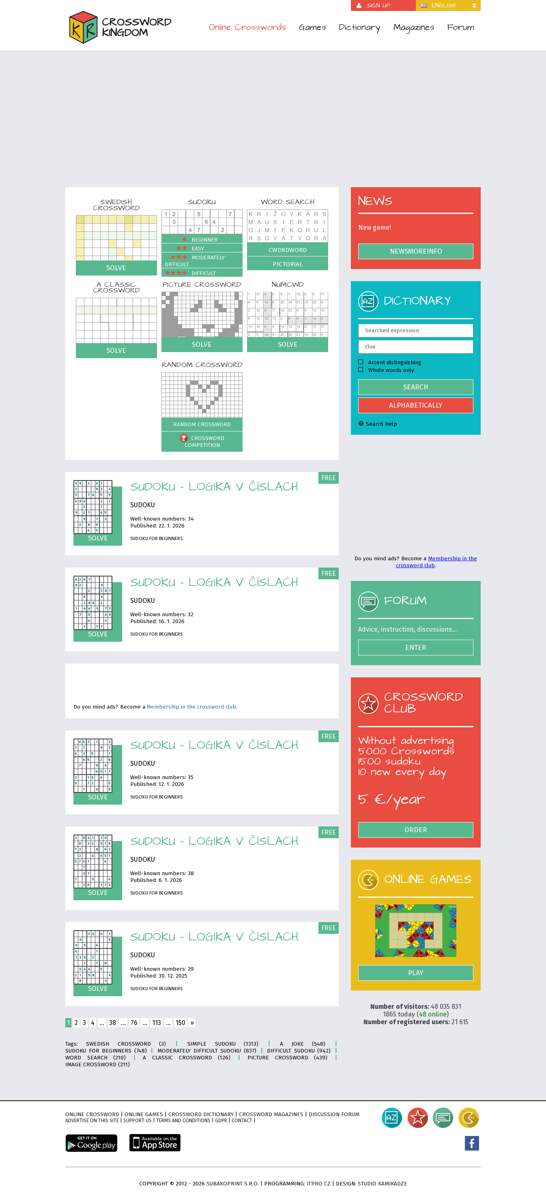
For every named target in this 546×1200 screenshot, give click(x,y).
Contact (242, 1120)
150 (180, 1023)
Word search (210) (95, 1057)
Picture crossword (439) (287, 1057)
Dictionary (359, 27)
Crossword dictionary (201, 1114)
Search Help (377, 424)
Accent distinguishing (389, 362)
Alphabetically (416, 405)
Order (415, 830)
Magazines (413, 27)
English (444, 5)
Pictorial (288, 264)
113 (156, 1023)
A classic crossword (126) (186, 1057)
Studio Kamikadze (382, 1183)
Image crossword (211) (97, 1064)
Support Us (137, 1120)
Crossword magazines (271, 1114)
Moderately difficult (195, 261)
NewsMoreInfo (416, 251)
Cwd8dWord (288, 250)
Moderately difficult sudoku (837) (206, 1050)
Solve (116, 268)
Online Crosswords (247, 27)
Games (312, 27)
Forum (460, 27)
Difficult (190, 273)
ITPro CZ (319, 1183)
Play (415, 973)
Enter (415, 647)
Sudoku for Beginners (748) (106, 1050)
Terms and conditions (183, 1120)
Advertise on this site (92, 1120)
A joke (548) (302, 1043)
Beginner (191, 239)
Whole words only (386, 370)
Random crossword (202, 424)
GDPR (221, 1120)
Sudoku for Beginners (156, 538)
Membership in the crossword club (191, 707)
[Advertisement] (273, 124)
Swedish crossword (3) (126, 1043)
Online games (144, 1114)
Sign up (378, 5)
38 (112, 1023)
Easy (184, 248)
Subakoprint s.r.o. (232, 1183)
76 (134, 1023)
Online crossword (92, 1114)
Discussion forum (334, 1114)
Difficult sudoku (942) (299, 1050)
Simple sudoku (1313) (222, 1043)
